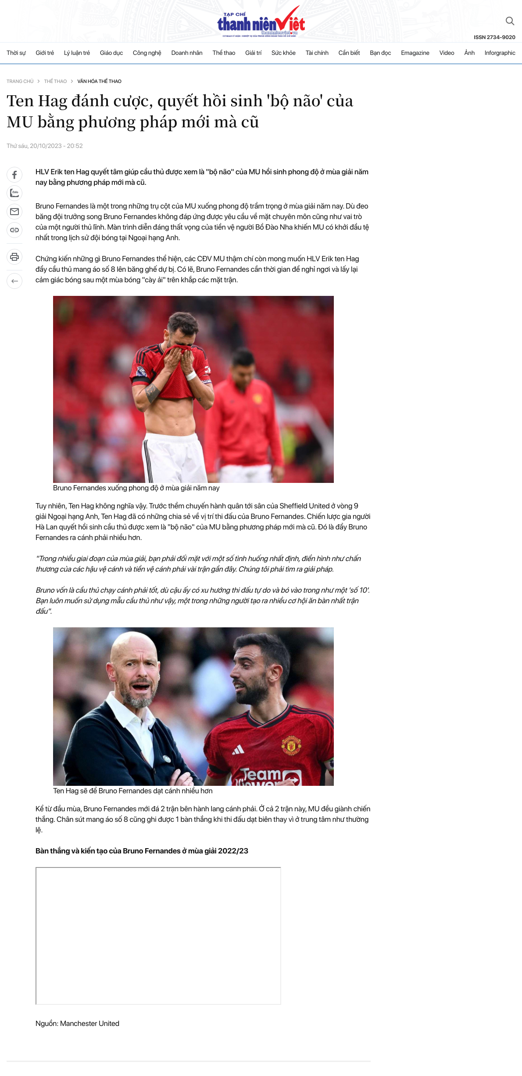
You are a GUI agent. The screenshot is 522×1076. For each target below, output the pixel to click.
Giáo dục (111, 53)
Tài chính (317, 53)
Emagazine (415, 53)
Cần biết (349, 53)
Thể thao (224, 53)
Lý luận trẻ (77, 53)
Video (447, 53)
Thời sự (16, 53)
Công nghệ (147, 53)
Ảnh (469, 53)
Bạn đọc (380, 53)
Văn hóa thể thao (99, 81)
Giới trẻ (45, 53)
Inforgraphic (500, 53)
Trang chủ (20, 81)
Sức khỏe (284, 53)
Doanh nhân (187, 53)
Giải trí (253, 53)
